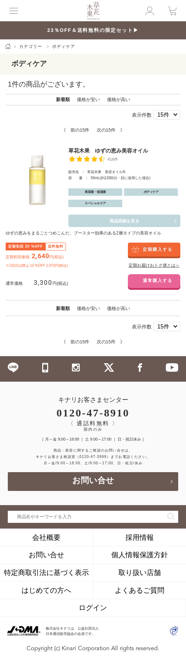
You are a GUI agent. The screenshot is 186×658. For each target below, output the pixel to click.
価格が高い (118, 99)
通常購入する (158, 281)
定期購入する (158, 249)
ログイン (93, 608)
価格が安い (88, 99)
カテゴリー (30, 46)
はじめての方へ (46, 590)
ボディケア (63, 46)
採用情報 (139, 537)
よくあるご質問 (139, 590)
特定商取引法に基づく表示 (46, 572)
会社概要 (46, 537)
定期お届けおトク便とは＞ (154, 265)
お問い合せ (93, 481)
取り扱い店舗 (139, 572)
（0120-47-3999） (93, 457)
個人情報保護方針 (139, 555)
